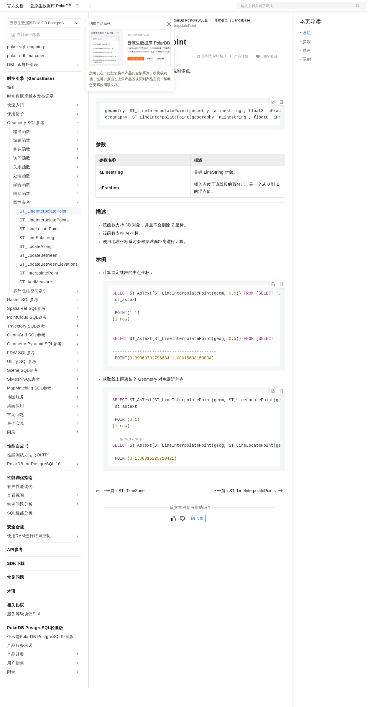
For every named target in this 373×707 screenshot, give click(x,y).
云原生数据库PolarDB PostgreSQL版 (179, 39)
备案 (306, 9)
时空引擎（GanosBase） (234, 39)
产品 (77, 9)
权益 (113, 9)
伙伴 (160, 9)
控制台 (320, 9)
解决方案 (95, 9)
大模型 (60, 9)
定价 (127, 9)
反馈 (197, 544)
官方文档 (15, 24)
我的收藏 (270, 75)
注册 (334, 9)
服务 (174, 9)
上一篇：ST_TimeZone (120, 516)
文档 (293, 9)
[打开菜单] (9, 9)
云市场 (143, 9)
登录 (355, 9)
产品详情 (241, 75)
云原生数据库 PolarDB (50, 24)
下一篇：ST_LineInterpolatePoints (248, 516)
